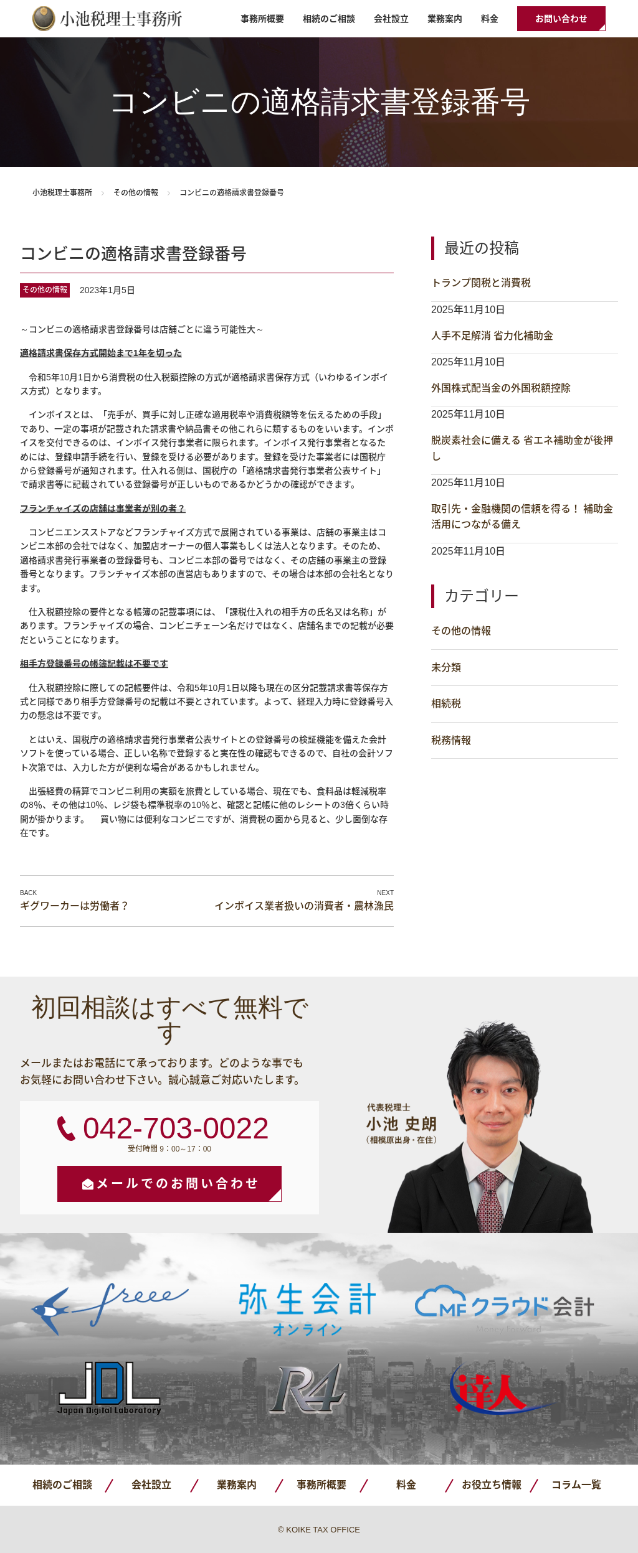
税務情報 (451, 740)
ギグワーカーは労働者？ (75, 906)
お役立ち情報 (491, 1485)
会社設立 (391, 19)
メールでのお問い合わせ (178, 1184)
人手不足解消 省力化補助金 (492, 336)
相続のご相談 (329, 19)
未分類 (446, 667)
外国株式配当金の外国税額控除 (501, 388)
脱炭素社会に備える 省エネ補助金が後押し (522, 448)
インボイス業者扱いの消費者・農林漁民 (304, 906)
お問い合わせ (561, 19)
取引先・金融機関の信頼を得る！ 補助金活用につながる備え (522, 517)
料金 (489, 19)
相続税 (446, 703)
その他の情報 (135, 193)
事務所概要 (262, 19)
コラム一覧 (576, 1485)
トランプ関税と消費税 (481, 283)
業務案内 (444, 19)
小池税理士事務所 (107, 18)
